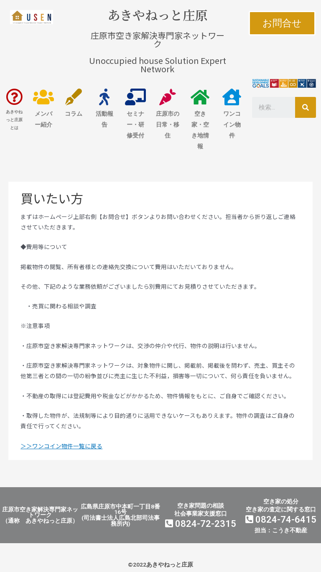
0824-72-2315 (200, 524)
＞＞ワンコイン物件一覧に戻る (61, 446)
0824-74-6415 (280, 519)
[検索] (305, 107)
